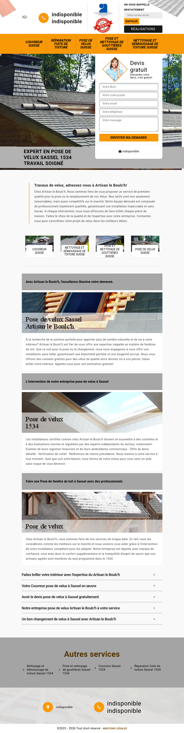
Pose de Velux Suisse (85, 43)
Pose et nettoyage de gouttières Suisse (111, 43)
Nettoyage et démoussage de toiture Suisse (145, 43)
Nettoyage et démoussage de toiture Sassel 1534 (40, 669)
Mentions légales (115, 728)
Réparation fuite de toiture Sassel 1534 (147, 667)
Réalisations (143, 29)
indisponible (67, 14)
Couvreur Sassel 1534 (110, 667)
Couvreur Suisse (34, 43)
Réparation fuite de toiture (61, 43)
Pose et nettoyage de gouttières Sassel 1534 (76, 669)
